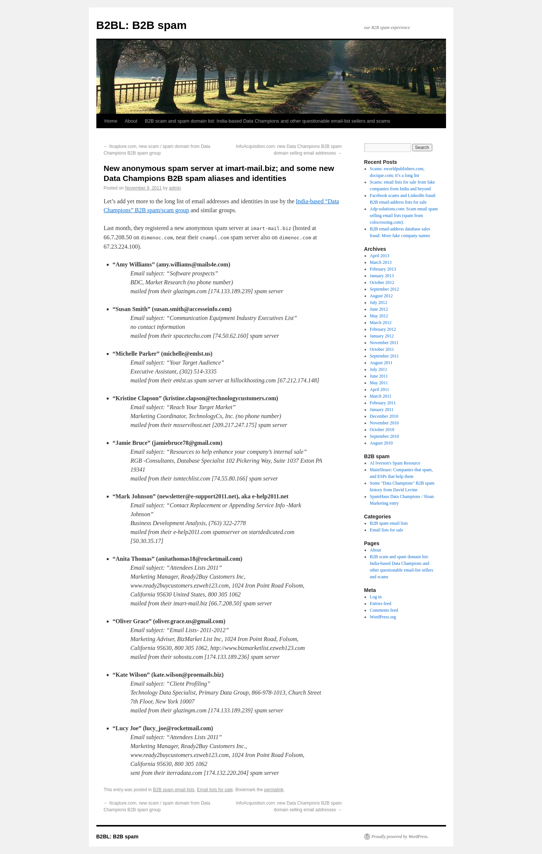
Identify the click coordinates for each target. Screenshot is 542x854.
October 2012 (382, 282)
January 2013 (382, 275)
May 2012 (379, 315)
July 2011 (378, 369)
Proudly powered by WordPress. (400, 836)
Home (111, 121)
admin (175, 188)
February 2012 (383, 329)
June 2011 (379, 376)
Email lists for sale (215, 789)
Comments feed (384, 610)
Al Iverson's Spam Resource (395, 463)
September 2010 (384, 436)
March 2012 (380, 322)
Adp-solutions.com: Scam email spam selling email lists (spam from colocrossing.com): (404, 215)
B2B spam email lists (173, 789)
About (131, 121)
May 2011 (379, 382)
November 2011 (384, 342)
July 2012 (378, 302)
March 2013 (380, 262)
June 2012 (379, 309)
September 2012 (384, 289)
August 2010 (381, 443)
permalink (273, 789)
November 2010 (384, 423)
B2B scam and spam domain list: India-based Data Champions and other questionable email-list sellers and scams (267, 121)
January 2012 (382, 336)
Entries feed (380, 603)
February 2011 (383, 402)
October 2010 (382, 429)
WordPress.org (383, 617)
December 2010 (384, 416)
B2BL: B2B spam (141, 25)
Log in (376, 596)
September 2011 (384, 356)
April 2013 (379, 255)
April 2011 (379, 389)
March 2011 (380, 396)
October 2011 (382, 349)
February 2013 (383, 269)
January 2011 (382, 409)
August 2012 (381, 295)
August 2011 (381, 362)
